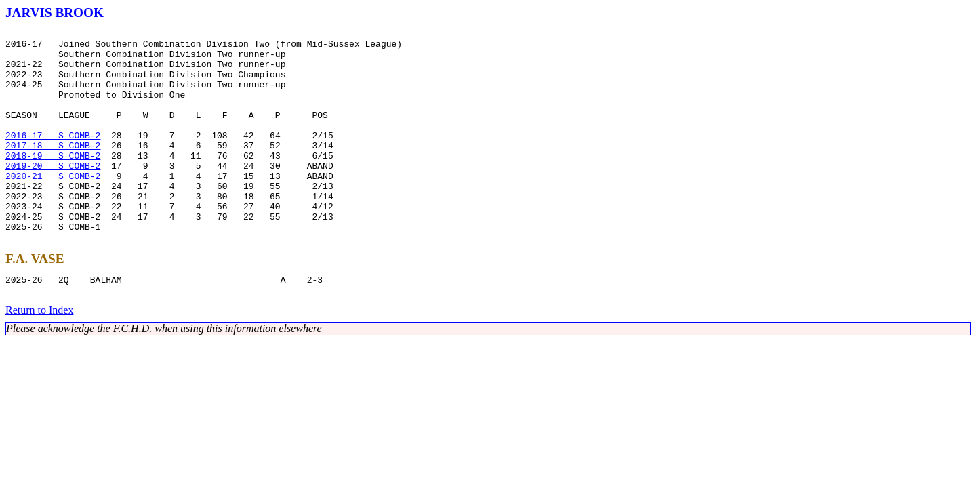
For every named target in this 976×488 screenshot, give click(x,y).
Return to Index (39, 357)
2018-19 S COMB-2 (52, 182)
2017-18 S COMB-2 (52, 169)
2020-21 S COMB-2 (52, 206)
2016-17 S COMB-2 (52, 157)
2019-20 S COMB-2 (52, 194)
